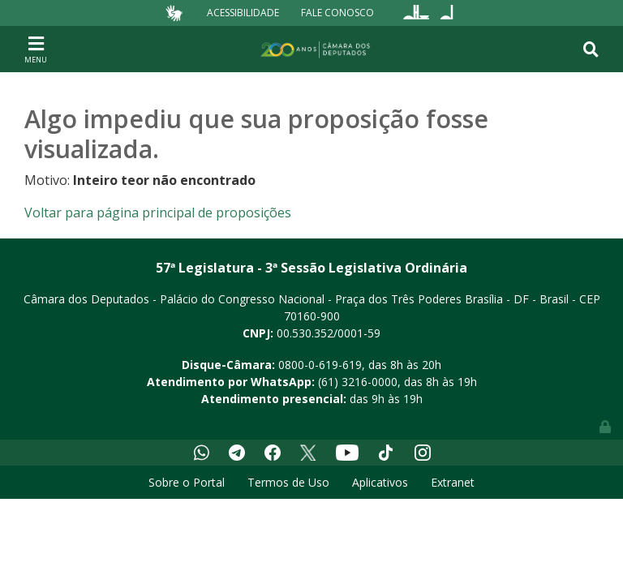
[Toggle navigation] (36, 49)
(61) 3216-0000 (357, 381)
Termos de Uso (288, 482)
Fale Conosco (337, 12)
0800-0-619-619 (320, 364)
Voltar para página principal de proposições (157, 212)
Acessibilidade (243, 12)
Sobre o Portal (186, 482)
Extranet (453, 482)
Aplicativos (380, 482)
